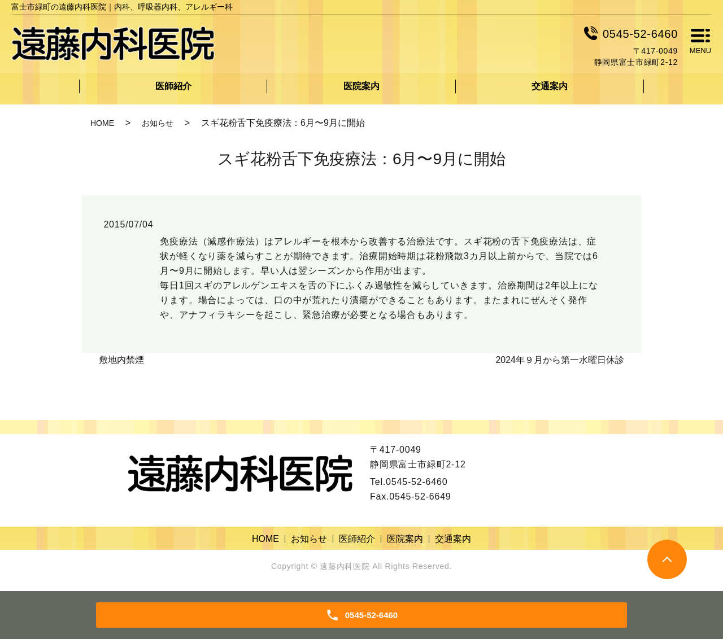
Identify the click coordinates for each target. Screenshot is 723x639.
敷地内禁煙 (121, 360)
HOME (102, 123)
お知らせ (157, 123)
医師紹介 (173, 86)
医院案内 (361, 86)
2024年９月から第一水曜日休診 (559, 360)
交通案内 (550, 86)
